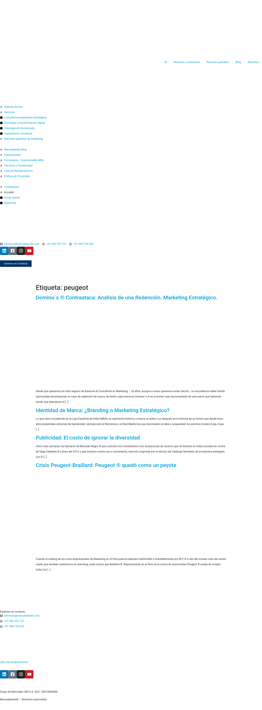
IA (165, 62)
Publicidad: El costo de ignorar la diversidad (88, 437)
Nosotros (253, 62)
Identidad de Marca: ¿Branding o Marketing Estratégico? (102, 410)
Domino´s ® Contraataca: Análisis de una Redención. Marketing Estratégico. (126, 297)
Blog (238, 62)
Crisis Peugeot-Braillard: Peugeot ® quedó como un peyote (106, 465)
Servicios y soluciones (187, 62)
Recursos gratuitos (218, 62)
